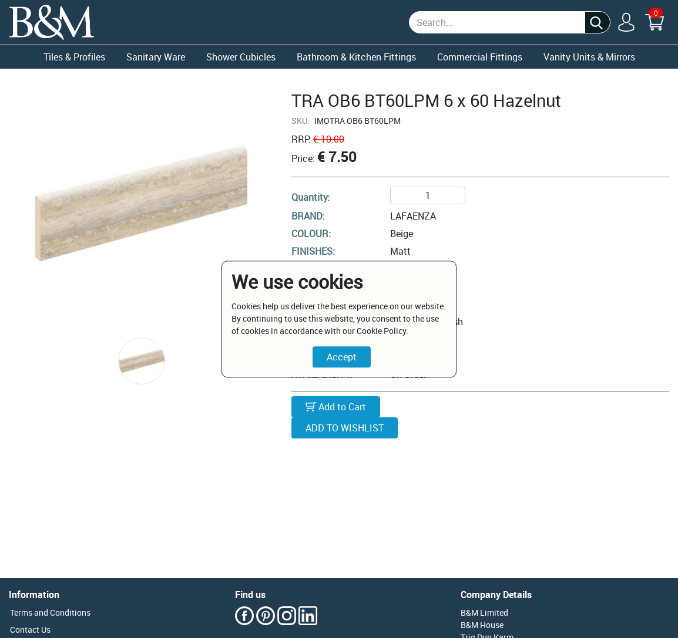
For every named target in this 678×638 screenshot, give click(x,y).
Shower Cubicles (241, 56)
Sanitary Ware (155, 56)
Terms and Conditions (50, 612)
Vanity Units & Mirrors (589, 56)
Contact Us (30, 629)
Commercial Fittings (479, 56)
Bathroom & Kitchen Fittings (356, 56)
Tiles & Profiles (74, 56)
